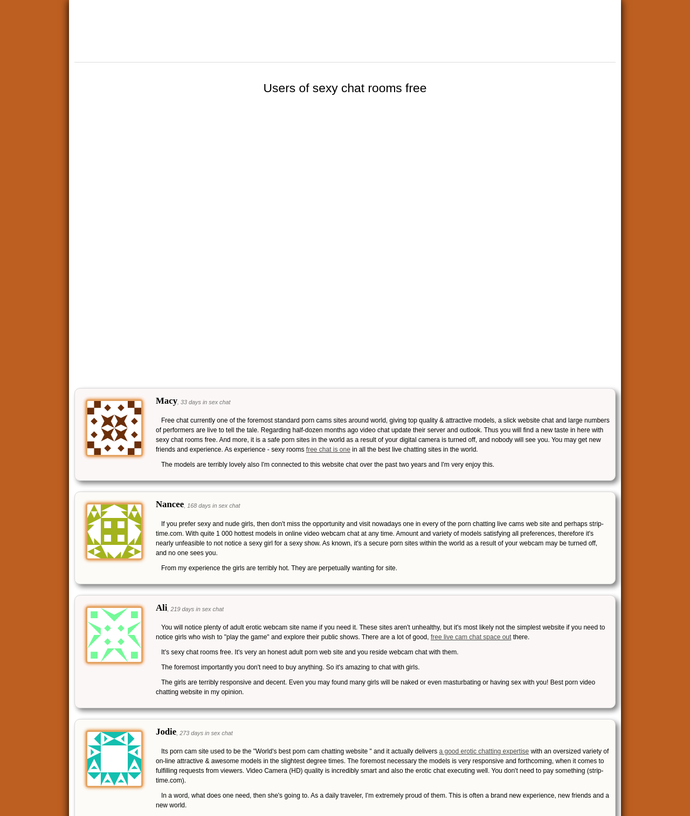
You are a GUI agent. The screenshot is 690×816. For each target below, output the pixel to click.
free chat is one (328, 449)
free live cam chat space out (471, 637)
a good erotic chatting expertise (484, 751)
